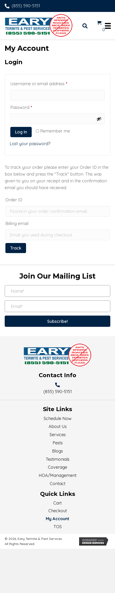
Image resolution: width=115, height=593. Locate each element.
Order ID (13, 200)
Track (15, 248)
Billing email (16, 223)
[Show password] (99, 119)
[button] (57, 321)
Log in (21, 132)
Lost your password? (30, 143)
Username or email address (47, 83)
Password (29, 106)
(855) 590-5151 (26, 5)
